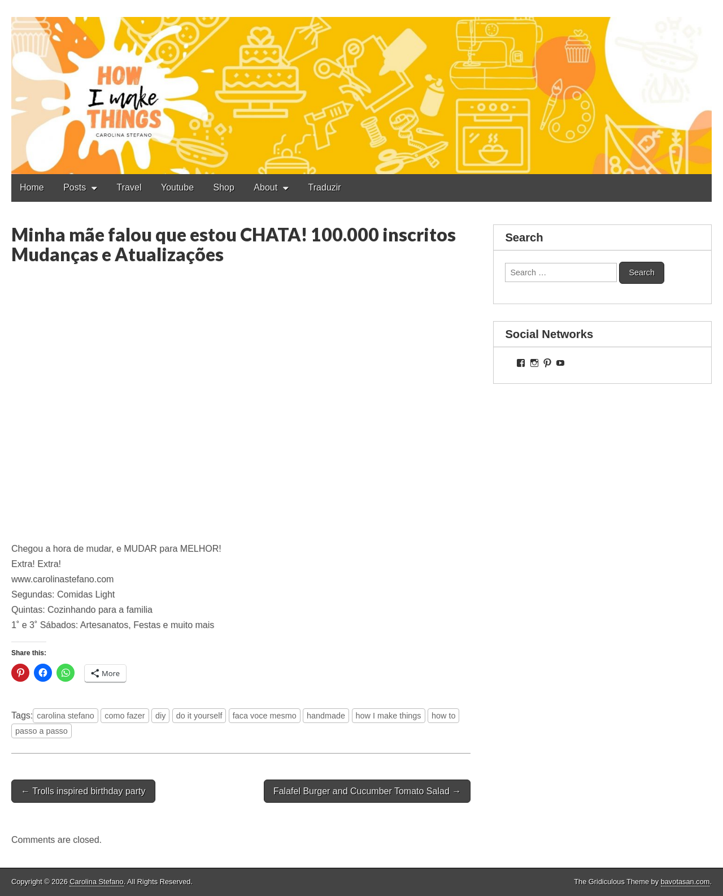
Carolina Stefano (96, 881)
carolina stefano (65, 715)
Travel (129, 187)
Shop (224, 187)
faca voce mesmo (265, 715)
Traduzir (324, 187)
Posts (74, 187)
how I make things (388, 715)
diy (160, 715)
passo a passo (41, 730)
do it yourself (199, 715)
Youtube (177, 187)
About (265, 187)
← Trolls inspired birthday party (83, 791)
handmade (326, 715)
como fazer (124, 715)
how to (443, 715)
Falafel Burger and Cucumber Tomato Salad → (367, 791)
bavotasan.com (685, 881)
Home (32, 187)
